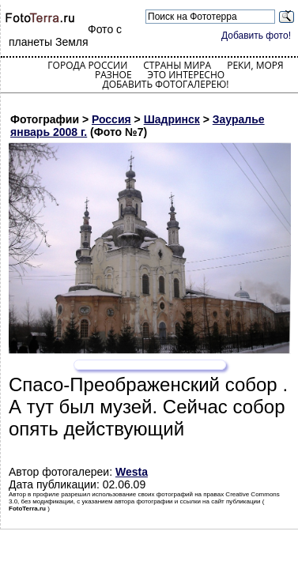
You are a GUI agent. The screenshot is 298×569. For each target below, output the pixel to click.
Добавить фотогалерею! (165, 84)
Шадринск (172, 119)
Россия (111, 119)
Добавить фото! (256, 35)
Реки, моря (255, 65)
